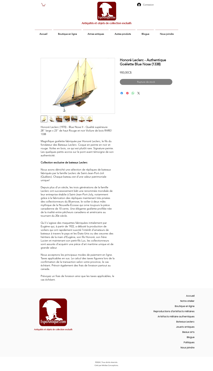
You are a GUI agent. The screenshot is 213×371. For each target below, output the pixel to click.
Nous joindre (188, 347)
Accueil (190, 296)
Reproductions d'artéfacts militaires (174, 311)
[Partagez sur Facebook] (122, 93)
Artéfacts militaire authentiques (176, 316)
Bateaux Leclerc (185, 321)
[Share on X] (138, 93)
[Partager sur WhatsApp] (133, 93)
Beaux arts (188, 332)
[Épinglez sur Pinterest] (127, 93)
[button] (43, 4)
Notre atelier (187, 301)
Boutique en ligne (185, 306)
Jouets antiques (185, 327)
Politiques (189, 342)
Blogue (191, 337)
